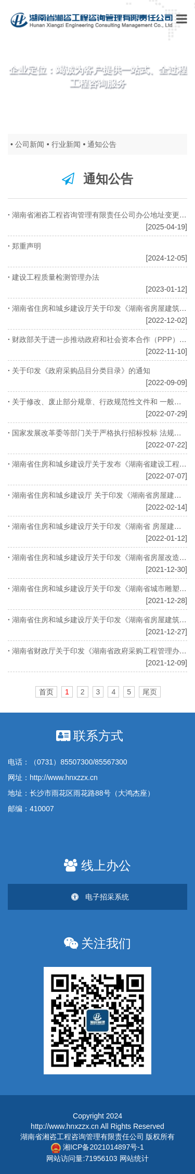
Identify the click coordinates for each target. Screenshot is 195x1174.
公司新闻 (29, 144)
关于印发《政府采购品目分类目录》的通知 (82, 370)
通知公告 (101, 144)
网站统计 (134, 1158)
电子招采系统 (100, 897)
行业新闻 (66, 144)
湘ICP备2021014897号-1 (97, 1147)
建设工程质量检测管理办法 (56, 277)
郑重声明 (27, 246)
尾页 (149, 692)
